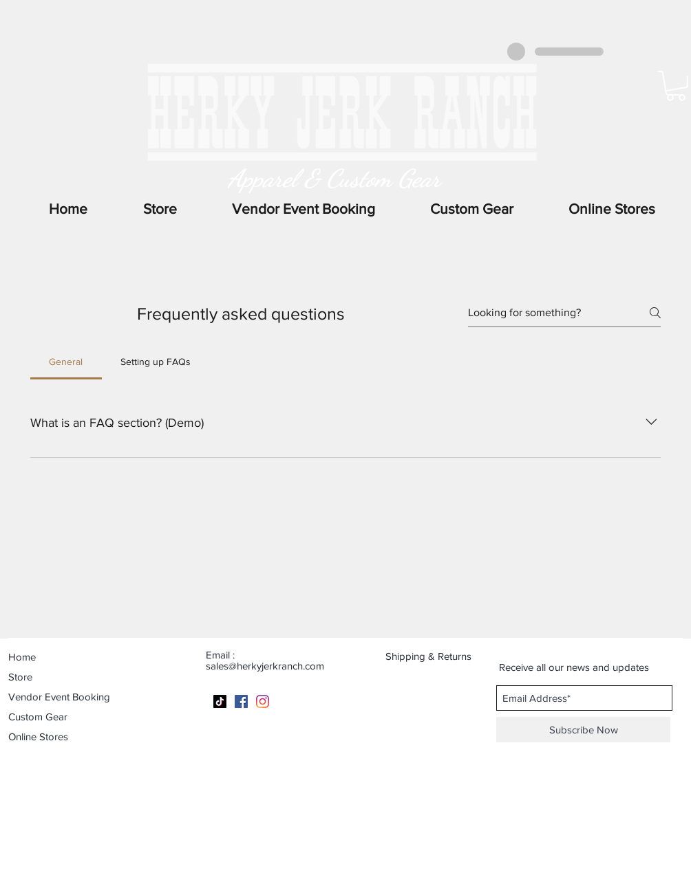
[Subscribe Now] (583, 729)
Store (20, 677)
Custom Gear (37, 716)
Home (22, 657)
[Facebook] (241, 701)
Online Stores (38, 736)
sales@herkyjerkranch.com (265, 666)
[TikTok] (219, 701)
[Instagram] (262, 701)
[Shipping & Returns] (437, 655)
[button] (612, 209)
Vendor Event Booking (59, 696)
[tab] (66, 361)
